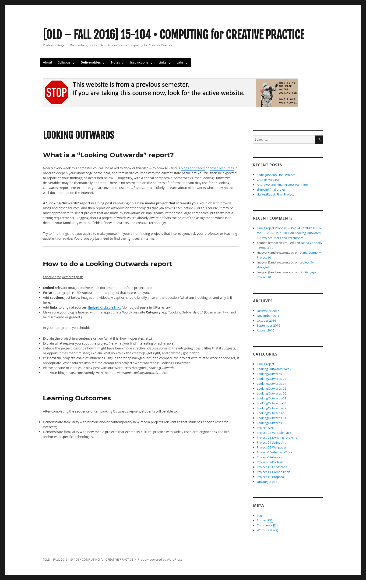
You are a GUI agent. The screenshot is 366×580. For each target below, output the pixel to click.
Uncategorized (267, 482)
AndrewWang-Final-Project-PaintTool (283, 184)
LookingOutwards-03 (271, 379)
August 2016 (265, 330)
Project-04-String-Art (271, 442)
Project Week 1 (267, 428)
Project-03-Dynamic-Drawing (277, 437)
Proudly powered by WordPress (160, 559)
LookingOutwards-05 (271, 388)
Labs (179, 62)
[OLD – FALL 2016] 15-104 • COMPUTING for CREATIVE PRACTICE (173, 35)
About (47, 62)
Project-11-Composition (273, 472)
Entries (265, 520)
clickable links (104, 307)
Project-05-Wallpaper (271, 447)
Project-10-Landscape (272, 467)
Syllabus (64, 62)
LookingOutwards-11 (271, 418)
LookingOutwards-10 (271, 413)
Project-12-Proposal (271, 477)
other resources (222, 168)
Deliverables (91, 62)
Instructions (139, 62)
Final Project (265, 364)
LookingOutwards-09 (271, 408)
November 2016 (268, 315)
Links (162, 62)
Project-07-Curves (269, 457)
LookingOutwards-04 (271, 383)
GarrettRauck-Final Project (275, 194)
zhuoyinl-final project (271, 189)
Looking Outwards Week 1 (275, 369)
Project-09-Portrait (270, 462)
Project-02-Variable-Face (274, 433)
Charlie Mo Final (268, 180)
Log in (261, 515)
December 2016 (268, 311)
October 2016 (266, 320)
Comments (267, 525)
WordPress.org (267, 530)
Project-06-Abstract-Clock (274, 452)
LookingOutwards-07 (271, 398)
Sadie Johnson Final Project (276, 175)
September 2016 (268, 325)
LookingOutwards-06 (271, 393)
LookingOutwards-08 (271, 403)
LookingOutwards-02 (271, 374)
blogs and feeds (193, 168)
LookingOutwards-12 (271, 423)
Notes (115, 62)
